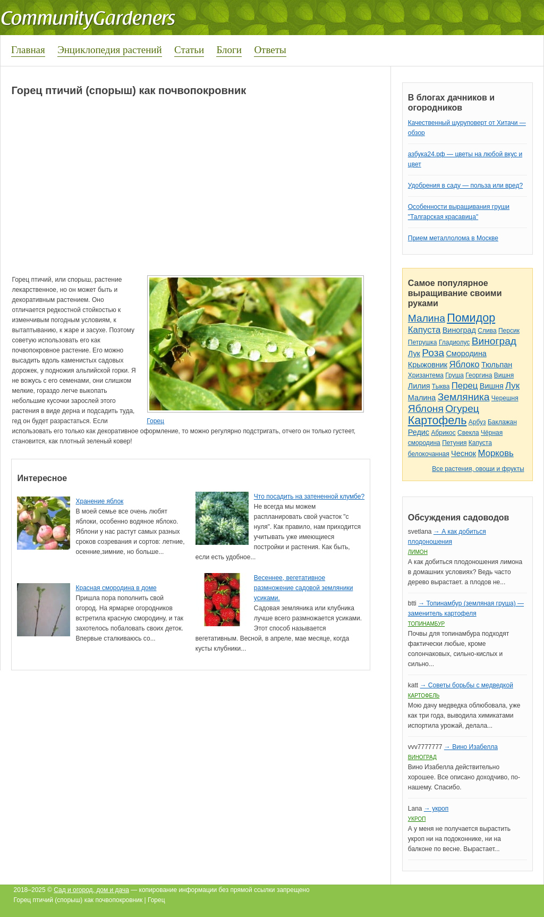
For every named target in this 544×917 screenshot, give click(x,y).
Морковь (496, 453)
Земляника (464, 396)
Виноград (459, 330)
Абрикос (443, 432)
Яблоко (464, 364)
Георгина (478, 375)
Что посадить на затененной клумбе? (309, 496)
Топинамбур (426, 624)
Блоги (229, 49)
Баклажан (502, 422)
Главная (28, 49)
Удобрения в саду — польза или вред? (465, 185)
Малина (426, 318)
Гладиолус (454, 342)
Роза (433, 352)
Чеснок (463, 453)
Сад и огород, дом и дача (91, 890)
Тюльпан (496, 364)
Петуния (454, 443)
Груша (454, 375)
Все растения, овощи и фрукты (478, 469)
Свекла (468, 432)
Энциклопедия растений (109, 49)
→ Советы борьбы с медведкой (466, 685)
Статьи (189, 49)
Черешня (504, 398)
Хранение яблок (99, 501)
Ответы (270, 49)
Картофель (437, 420)
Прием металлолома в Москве (453, 238)
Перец (465, 386)
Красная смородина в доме (115, 588)
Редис (418, 432)
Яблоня (426, 408)
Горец (155, 421)
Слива (487, 330)
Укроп (417, 819)
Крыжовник (427, 364)
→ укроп (436, 808)
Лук (414, 353)
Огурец (462, 408)
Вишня (504, 375)
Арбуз (477, 422)
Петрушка (422, 342)
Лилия (419, 386)
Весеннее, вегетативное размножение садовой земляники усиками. (303, 588)
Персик (509, 330)
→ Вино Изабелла (471, 747)
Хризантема (426, 375)
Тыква (441, 386)
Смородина (466, 353)
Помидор (471, 317)
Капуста (424, 330)
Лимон (418, 552)
